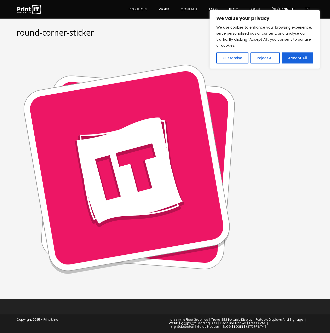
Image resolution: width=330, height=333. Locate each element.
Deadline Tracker (233, 323)
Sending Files (207, 323)
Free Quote (257, 323)
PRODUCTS (177, 320)
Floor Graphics (197, 319)
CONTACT (188, 323)
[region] (265, 39)
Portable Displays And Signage (279, 319)
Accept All (297, 57)
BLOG (227, 326)
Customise (232, 57)
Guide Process (208, 326)
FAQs (172, 327)
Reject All (265, 57)
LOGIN (238, 326)
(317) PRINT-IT (256, 326)
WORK (173, 323)
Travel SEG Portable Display (231, 319)
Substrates (185, 326)
